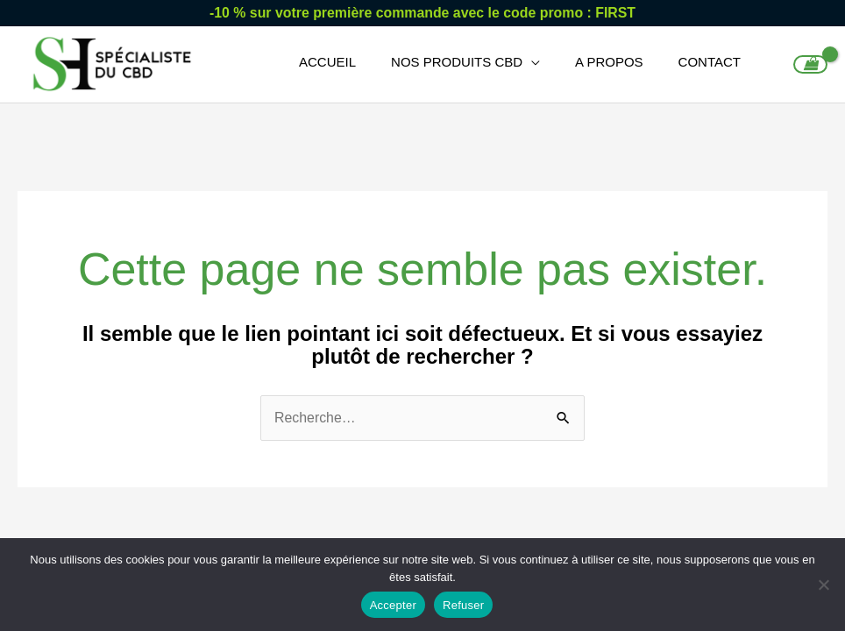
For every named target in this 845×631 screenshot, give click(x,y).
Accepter (393, 605)
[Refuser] (823, 584)
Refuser (463, 605)
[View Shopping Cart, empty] (810, 65)
